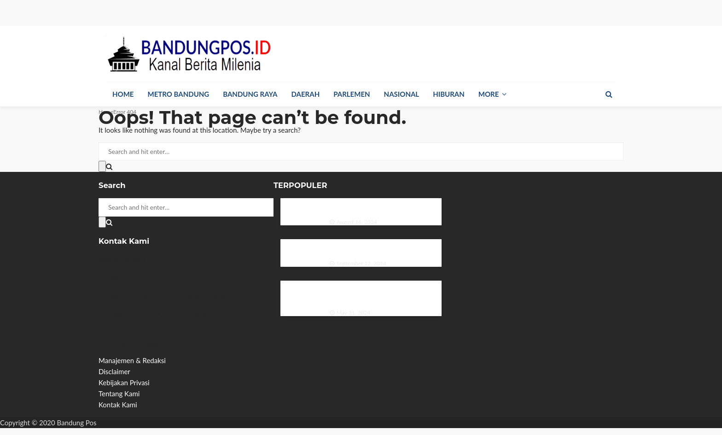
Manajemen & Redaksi (132, 360)
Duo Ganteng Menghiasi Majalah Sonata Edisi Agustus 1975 (377, 206)
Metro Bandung (178, 94)
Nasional (401, 94)
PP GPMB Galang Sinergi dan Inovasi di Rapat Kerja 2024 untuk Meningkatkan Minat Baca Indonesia (383, 293)
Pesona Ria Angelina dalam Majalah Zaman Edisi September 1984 (381, 247)
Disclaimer (114, 371)
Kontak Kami (118, 404)
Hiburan (449, 94)
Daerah (305, 94)
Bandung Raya (250, 94)
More (488, 94)
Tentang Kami (119, 393)
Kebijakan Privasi (124, 382)
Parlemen (351, 94)
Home (123, 94)
